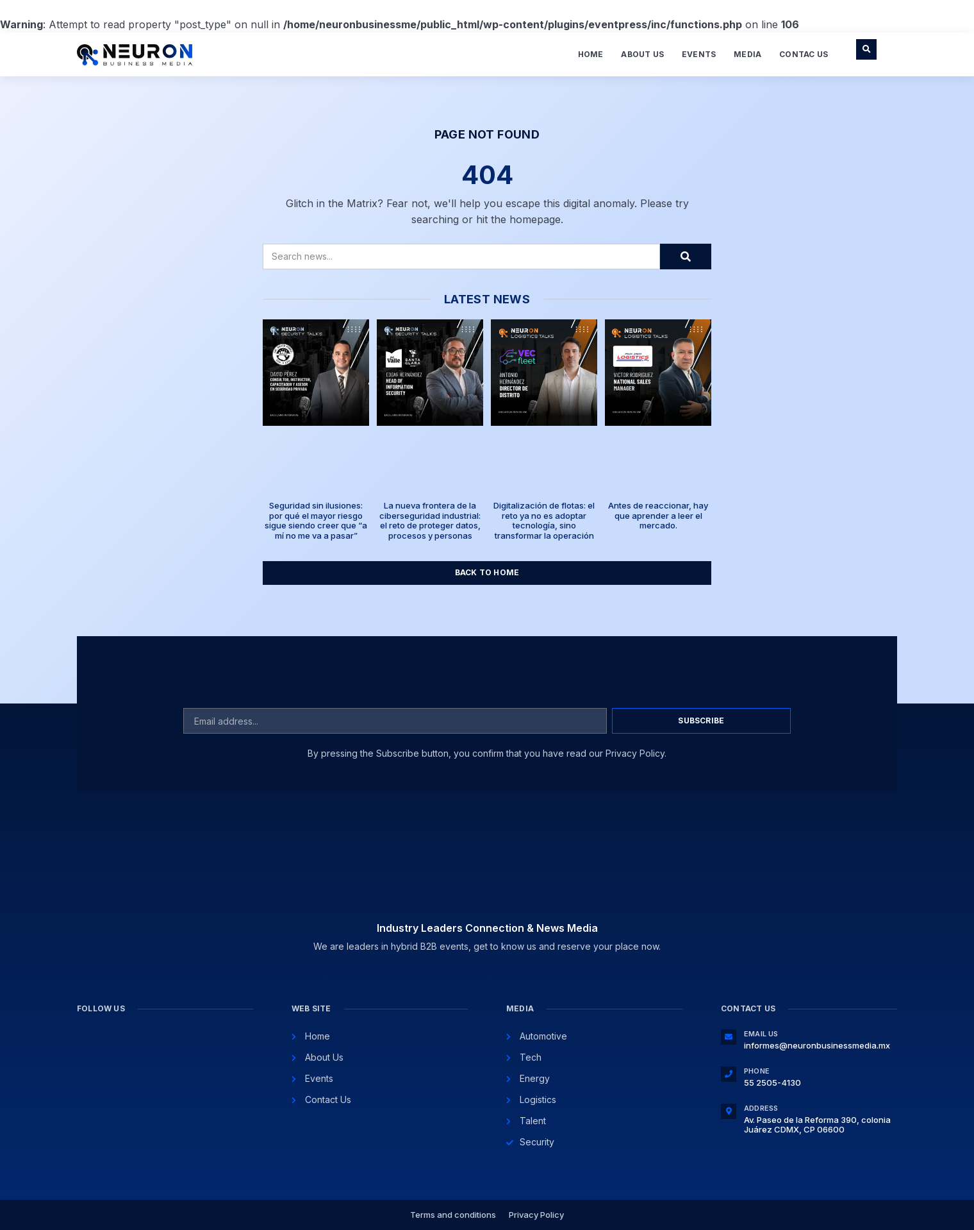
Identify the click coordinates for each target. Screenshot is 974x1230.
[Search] (685, 256)
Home (591, 54)
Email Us (761, 1033)
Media (747, 54)
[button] (866, 49)
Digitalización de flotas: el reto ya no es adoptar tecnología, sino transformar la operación (544, 520)
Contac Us (803, 54)
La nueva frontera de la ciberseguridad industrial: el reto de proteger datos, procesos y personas (430, 520)
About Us (642, 54)
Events (699, 54)
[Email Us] (728, 1037)
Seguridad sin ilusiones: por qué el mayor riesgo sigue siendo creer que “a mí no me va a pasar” (316, 520)
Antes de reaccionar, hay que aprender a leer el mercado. (658, 515)
